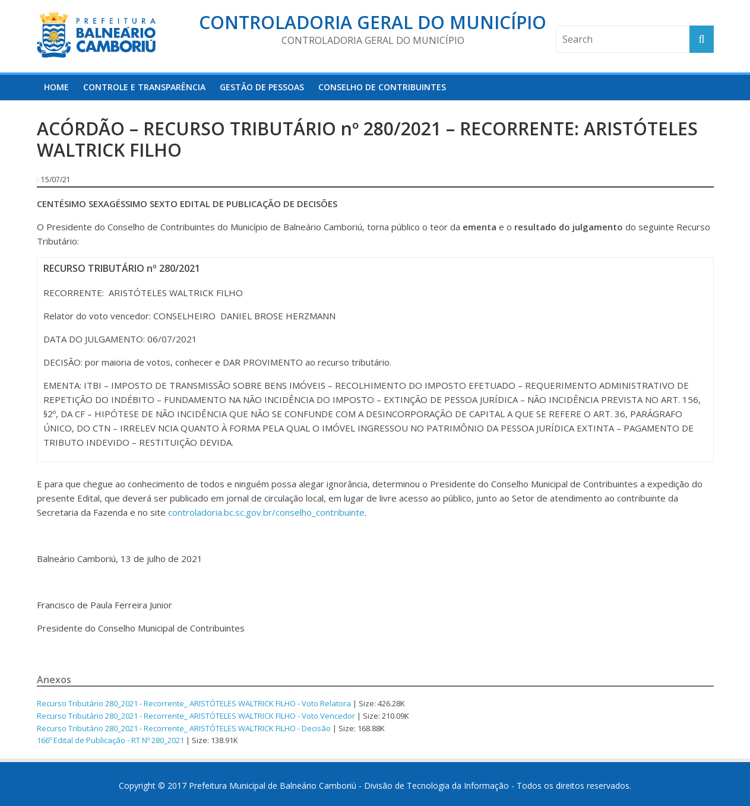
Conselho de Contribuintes (382, 87)
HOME (56, 87)
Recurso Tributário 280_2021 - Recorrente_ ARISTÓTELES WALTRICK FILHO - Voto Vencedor (196, 715)
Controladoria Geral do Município (372, 22)
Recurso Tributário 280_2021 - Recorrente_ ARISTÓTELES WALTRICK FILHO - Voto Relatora (194, 703)
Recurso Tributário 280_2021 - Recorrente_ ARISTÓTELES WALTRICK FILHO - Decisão (184, 728)
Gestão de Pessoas (262, 87)
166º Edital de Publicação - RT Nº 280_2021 (110, 740)
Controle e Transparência (144, 87)
